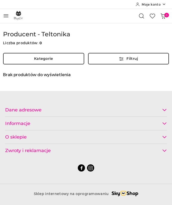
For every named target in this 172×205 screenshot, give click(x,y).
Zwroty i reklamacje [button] (86, 150)
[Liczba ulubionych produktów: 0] (152, 16)
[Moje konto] (151, 4)
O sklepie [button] (86, 137)
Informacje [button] (86, 123)
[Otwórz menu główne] (6, 16)
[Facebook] (81, 168)
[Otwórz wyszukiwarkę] (141, 16)
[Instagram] (90, 168)
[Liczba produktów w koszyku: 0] (163, 16)
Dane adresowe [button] (86, 110)
